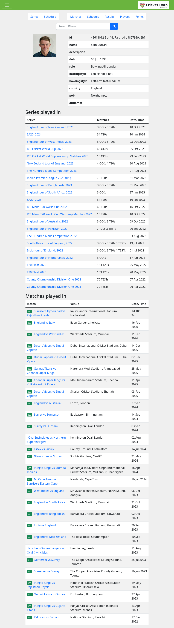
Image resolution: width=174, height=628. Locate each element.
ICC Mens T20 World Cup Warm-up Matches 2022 (59, 214)
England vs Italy (41, 323)
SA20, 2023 (34, 200)
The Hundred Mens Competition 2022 (52, 236)
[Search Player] (83, 26)
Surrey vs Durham (42, 426)
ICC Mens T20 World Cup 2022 (47, 207)
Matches (76, 17)
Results (109, 17)
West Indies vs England (45, 491)
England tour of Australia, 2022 (47, 221)
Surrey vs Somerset (43, 414)
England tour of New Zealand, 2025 (50, 127)
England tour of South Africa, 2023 (49, 192)
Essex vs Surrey (40, 449)
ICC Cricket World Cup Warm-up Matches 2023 (57, 156)
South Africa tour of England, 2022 (49, 243)
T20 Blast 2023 (36, 272)
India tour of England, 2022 (45, 250)
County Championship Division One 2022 (54, 279)
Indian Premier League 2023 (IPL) (49, 178)
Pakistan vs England (43, 617)
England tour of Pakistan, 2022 (47, 229)
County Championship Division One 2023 (54, 287)
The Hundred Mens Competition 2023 (52, 171)
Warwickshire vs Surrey (46, 594)
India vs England (41, 525)
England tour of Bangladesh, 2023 (49, 185)
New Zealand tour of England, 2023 (50, 163)
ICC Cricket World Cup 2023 (45, 149)
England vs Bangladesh (46, 514)
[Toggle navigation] (7, 5)
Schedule (50, 17)
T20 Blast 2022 (36, 265)
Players (125, 17)
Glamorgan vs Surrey (44, 456)
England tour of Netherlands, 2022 (50, 258)
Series (34, 17)
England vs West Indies (45, 334)
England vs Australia (44, 403)
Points (139, 17)
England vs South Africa (46, 502)
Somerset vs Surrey (43, 560)
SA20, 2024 (34, 134)
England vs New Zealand (46, 537)
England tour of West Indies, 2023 (49, 142)
